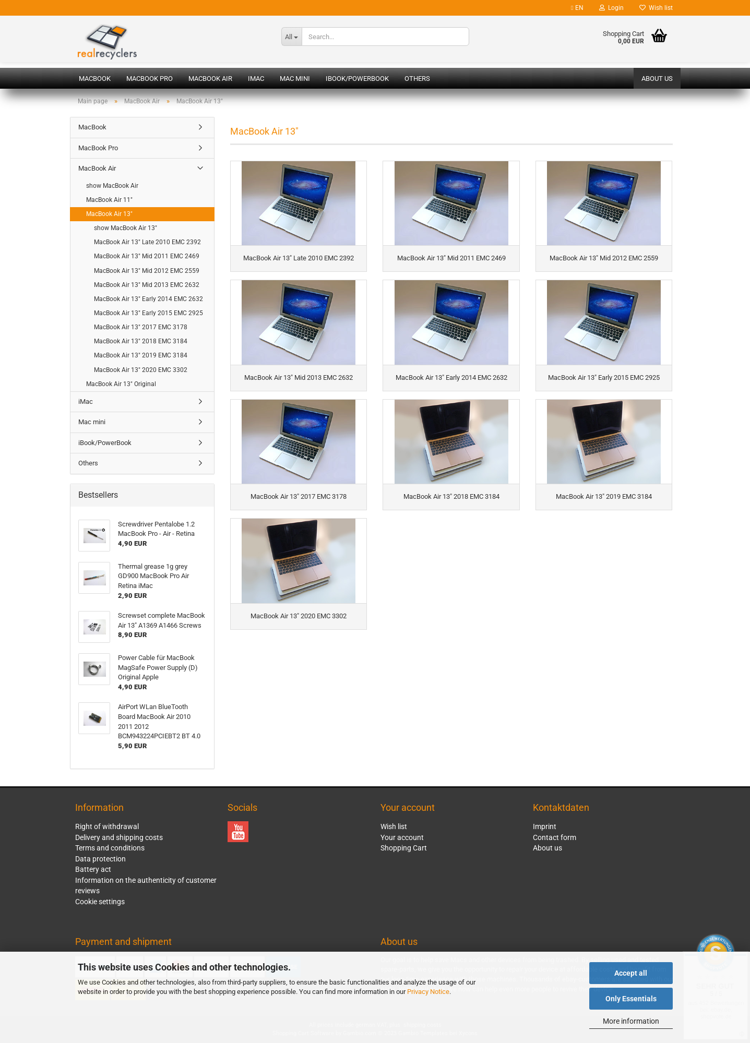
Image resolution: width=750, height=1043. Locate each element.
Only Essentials (631, 998)
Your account (402, 837)
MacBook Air (210, 78)
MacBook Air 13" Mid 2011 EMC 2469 (146, 256)
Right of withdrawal (107, 826)
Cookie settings (100, 901)
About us (657, 78)
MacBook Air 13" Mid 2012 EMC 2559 (146, 270)
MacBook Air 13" (109, 214)
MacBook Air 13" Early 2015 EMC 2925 (148, 313)
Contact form (554, 837)
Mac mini (295, 78)
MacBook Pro (149, 78)
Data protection (100, 859)
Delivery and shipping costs (119, 837)
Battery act (93, 869)
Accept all (630, 973)
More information (631, 1021)
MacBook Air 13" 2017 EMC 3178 (140, 327)
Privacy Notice (428, 992)
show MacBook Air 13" (125, 228)
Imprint (544, 826)
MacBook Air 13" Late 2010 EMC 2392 (147, 242)
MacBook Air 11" (109, 199)
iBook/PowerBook (357, 78)
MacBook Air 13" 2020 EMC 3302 (140, 370)
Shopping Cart (403, 848)
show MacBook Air (112, 185)
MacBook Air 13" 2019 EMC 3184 (140, 355)
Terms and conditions (110, 848)
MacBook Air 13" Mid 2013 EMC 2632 (146, 285)
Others (417, 78)
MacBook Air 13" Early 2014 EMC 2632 (148, 299)
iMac (256, 78)
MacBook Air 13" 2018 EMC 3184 (140, 341)
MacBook (95, 78)
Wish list (656, 7)
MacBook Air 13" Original (121, 384)
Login (611, 7)
